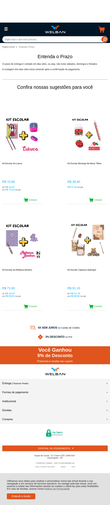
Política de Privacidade (57, 489)
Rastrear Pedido (21, 386)
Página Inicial (8, 47)
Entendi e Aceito (21, 496)
